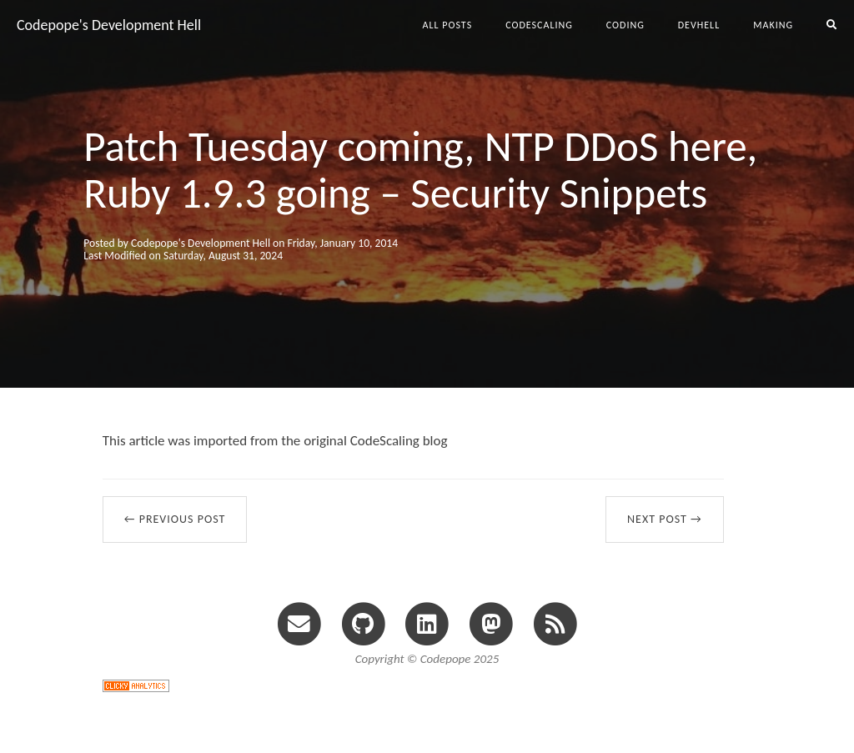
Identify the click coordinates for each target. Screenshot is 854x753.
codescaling (539, 25)
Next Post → (664, 519)
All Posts (448, 25)
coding (625, 25)
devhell (699, 25)
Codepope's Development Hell (109, 25)
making (773, 25)
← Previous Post (175, 519)
